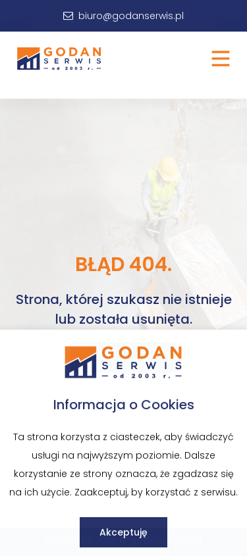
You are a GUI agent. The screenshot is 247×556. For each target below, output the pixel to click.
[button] (220, 58)
